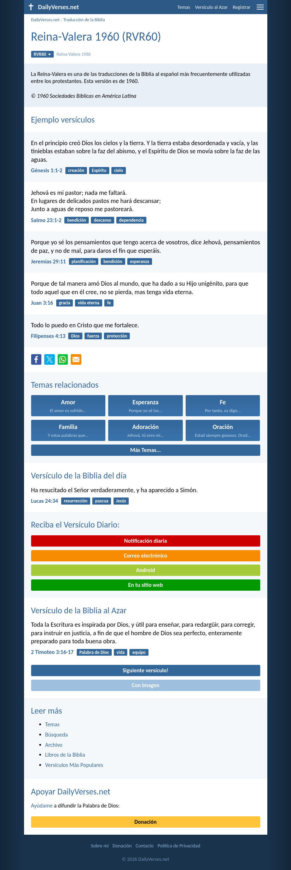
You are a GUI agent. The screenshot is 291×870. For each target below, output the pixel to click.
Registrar (241, 7)
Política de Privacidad (179, 846)
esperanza (139, 261)
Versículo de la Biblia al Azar (79, 610)
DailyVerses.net (45, 19)
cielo (118, 170)
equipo (139, 652)
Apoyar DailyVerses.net (71, 791)
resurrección (75, 500)
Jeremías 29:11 (48, 261)
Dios (75, 336)
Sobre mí (100, 846)
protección (117, 336)
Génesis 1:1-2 (47, 170)
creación (76, 170)
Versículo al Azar (211, 7)
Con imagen (145, 685)
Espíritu (99, 170)
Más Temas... (145, 450)
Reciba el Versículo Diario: (75, 524)
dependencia (131, 220)
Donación (145, 821)
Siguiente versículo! (145, 670)
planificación (83, 261)
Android (145, 570)
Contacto (144, 846)
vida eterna (88, 302)
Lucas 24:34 (44, 500)
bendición (76, 220)
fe (109, 302)
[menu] (260, 9)
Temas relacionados (65, 385)
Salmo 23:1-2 (46, 220)
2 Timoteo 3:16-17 (52, 652)
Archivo (54, 744)
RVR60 (42, 54)
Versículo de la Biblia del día (79, 475)
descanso (102, 220)
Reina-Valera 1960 (74, 54)
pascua (101, 500)
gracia (64, 302)
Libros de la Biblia (65, 754)
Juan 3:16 (42, 302)
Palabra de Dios (94, 652)
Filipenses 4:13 (48, 336)
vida (121, 652)
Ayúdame (42, 805)
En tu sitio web (145, 585)
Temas (183, 7)
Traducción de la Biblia (84, 19)
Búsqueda (56, 734)
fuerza (93, 336)
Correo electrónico (145, 555)
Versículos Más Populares (74, 765)
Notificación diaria (145, 540)
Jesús (121, 500)
